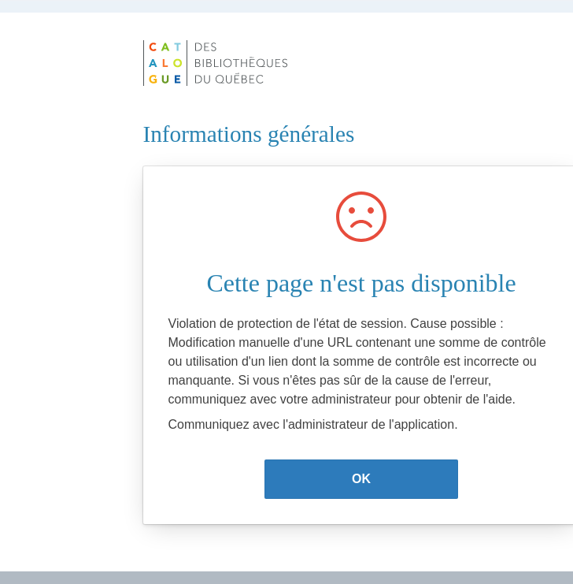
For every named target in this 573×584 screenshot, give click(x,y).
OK (361, 478)
